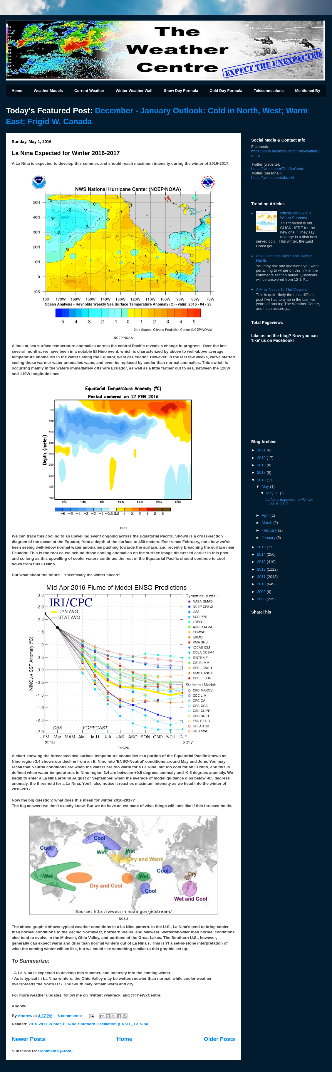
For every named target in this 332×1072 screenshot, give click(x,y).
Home (17, 90)
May (266, 486)
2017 (262, 472)
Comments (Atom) (55, 1051)
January (269, 537)
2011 (262, 576)
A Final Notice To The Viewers (281, 289)
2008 (262, 599)
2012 (262, 569)
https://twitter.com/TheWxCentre (278, 169)
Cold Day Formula (226, 90)
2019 (262, 458)
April (266, 515)
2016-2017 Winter (44, 1024)
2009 (262, 591)
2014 (262, 554)
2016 (262, 480)
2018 (262, 465)
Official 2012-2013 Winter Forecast (295, 215)
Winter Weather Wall (134, 90)
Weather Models (48, 90)
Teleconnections (269, 90)
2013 (262, 561)
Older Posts (219, 1039)
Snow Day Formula (181, 90)
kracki (272, 177)
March (268, 522)
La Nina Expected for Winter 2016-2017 (66, 153)
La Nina (141, 1024)
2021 (262, 450)
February (270, 530)
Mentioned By (307, 90)
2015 (262, 547)
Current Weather (89, 90)
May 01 (273, 493)
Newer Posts (28, 1039)
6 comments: (70, 1016)
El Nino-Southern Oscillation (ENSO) (97, 1024)
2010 (262, 584)
